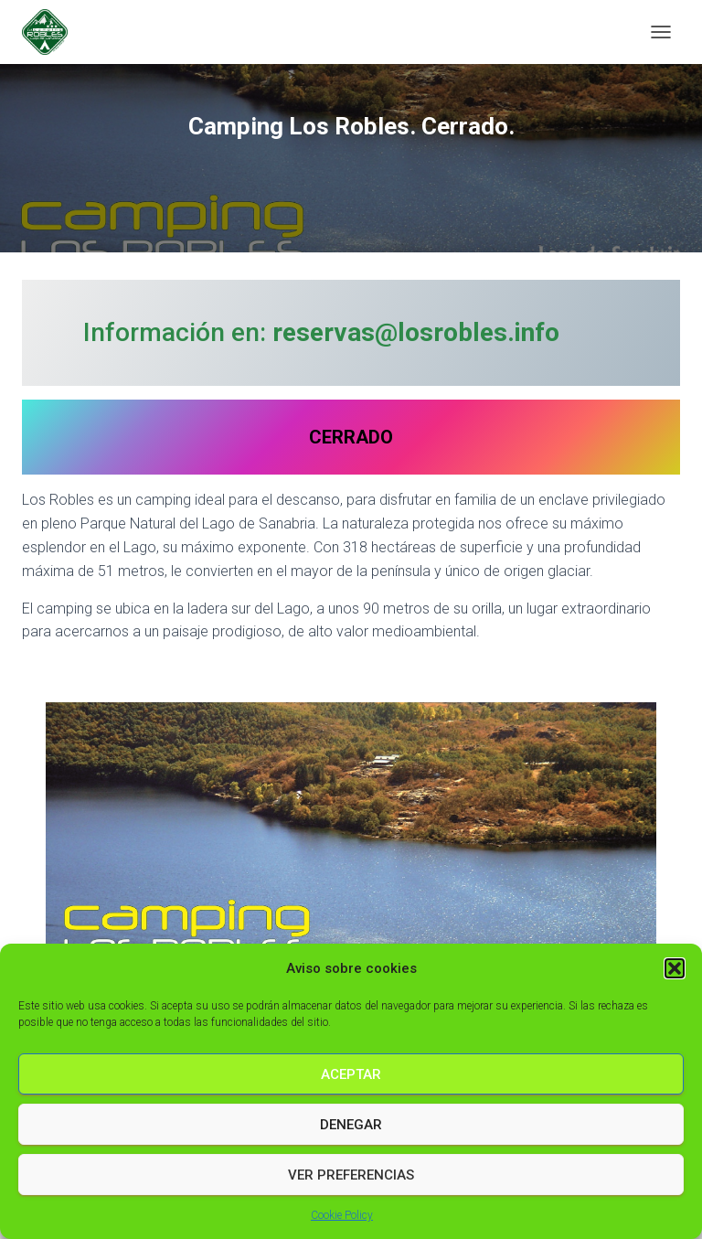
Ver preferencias (351, 1175)
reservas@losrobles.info (415, 332)
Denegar (351, 1124)
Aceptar (351, 1074)
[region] (351, 833)
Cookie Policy (342, 1215)
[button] (674, 968)
